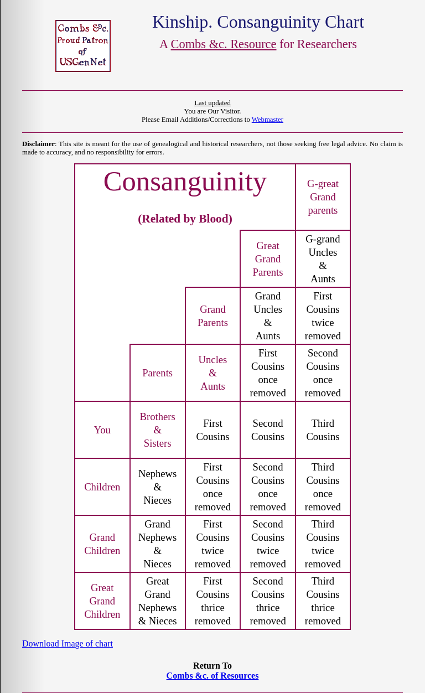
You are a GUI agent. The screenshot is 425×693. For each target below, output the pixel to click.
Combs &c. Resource (224, 44)
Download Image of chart (67, 643)
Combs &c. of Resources (213, 675)
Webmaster (267, 119)
